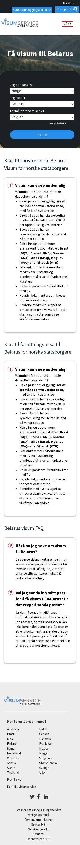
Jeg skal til (18, 97)
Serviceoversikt (38, 829)
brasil (11, 733)
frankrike (45, 743)
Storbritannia (48, 762)
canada (44, 733)
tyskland (13, 772)
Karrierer (38, 833)
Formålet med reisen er (27, 110)
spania (11, 762)
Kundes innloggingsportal (29, 9)
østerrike (13, 757)
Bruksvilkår (38, 824)
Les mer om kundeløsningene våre (38, 809)
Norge (43, 753)
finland (12, 743)
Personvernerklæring (38, 819)
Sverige (44, 767)
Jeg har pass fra (21, 84)
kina (10, 738)
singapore (46, 757)
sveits (11, 767)
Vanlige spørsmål (38, 814)
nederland (14, 753)
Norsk (67, 3)
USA (42, 772)
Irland (11, 748)
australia (13, 728)
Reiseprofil (64, 9)
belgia (43, 728)
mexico (44, 748)
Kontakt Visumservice (21, 786)
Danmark (45, 738)
